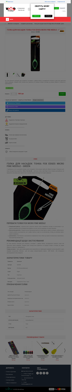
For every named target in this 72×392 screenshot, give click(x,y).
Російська (48, 16)
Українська (36, 16)
